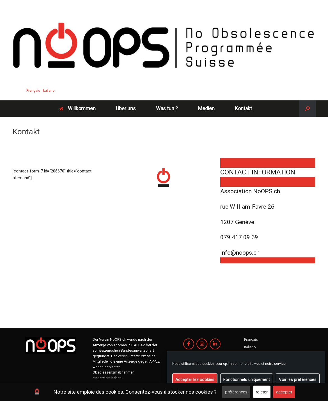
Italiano (49, 90)
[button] (307, 108)
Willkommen (77, 108)
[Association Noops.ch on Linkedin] (215, 344)
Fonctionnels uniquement (246, 379)
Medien (206, 108)
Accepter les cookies (194, 379)
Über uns (126, 108)
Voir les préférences (297, 379)
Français (33, 90)
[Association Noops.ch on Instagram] (201, 344)
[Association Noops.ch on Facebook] (188, 344)
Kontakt (243, 108)
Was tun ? (167, 108)
